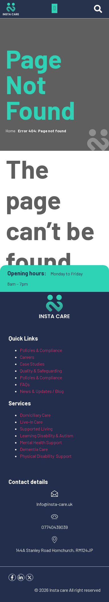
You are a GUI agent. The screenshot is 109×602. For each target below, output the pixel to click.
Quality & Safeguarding (41, 370)
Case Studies (32, 363)
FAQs (25, 384)
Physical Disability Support (46, 456)
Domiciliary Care (35, 415)
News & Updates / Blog (42, 391)
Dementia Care (34, 449)
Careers (27, 357)
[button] (54, 8)
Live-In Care (31, 421)
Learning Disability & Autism (47, 435)
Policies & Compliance (41, 350)
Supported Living (36, 428)
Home (10, 130)
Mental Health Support (41, 442)
